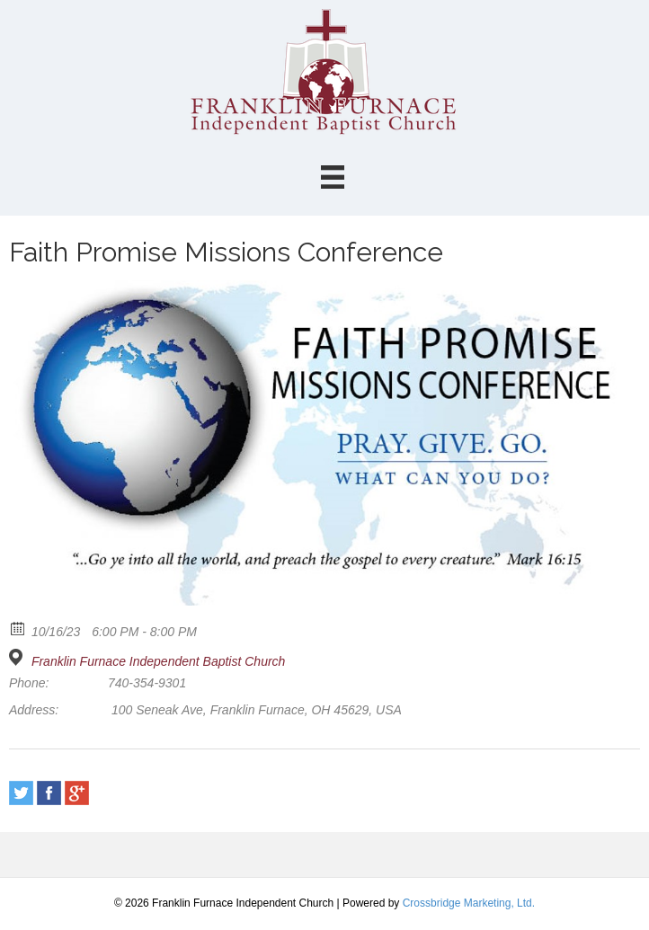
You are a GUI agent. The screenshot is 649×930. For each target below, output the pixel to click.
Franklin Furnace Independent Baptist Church (158, 661)
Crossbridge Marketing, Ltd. (469, 903)
